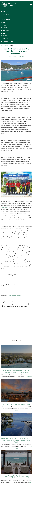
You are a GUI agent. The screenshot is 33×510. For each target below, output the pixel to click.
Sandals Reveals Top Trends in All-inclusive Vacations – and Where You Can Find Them (16, 477)
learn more (29, 376)
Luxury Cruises (5, 20)
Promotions (4, 36)
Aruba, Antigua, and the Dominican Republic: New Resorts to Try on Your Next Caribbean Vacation (16, 440)
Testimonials (5, 30)
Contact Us (4, 38)
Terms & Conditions (7, 41)
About (3, 22)
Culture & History (12, 57)
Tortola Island (21, 57)
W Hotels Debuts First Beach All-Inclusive (16, 404)
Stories (3, 33)
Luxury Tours (5, 14)
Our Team (4, 28)
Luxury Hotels (5, 17)
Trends (3, 11)
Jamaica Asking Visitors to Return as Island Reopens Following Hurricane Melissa (16, 371)
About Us (4, 25)
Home (2, 9)
